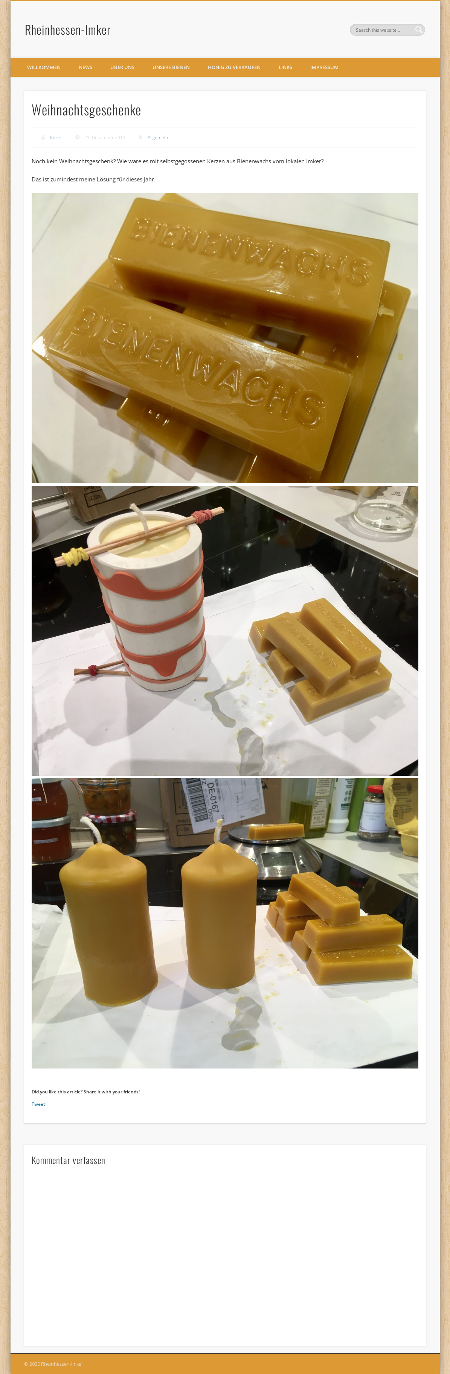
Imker (56, 137)
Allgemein (158, 137)
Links (285, 67)
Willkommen (44, 67)
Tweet (38, 1104)
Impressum (324, 67)
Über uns (122, 67)
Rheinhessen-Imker (68, 29)
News (85, 67)
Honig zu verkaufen (234, 67)
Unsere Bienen (171, 67)
